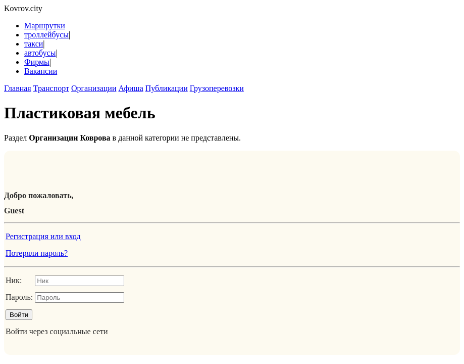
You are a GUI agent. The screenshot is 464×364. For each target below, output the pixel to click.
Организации (93, 88)
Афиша (130, 88)
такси (33, 43)
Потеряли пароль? (37, 253)
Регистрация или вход (43, 236)
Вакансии (40, 71)
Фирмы (36, 62)
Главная (17, 88)
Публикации (166, 88)
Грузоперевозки (217, 88)
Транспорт (51, 88)
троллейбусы (46, 34)
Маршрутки (44, 25)
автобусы (40, 53)
